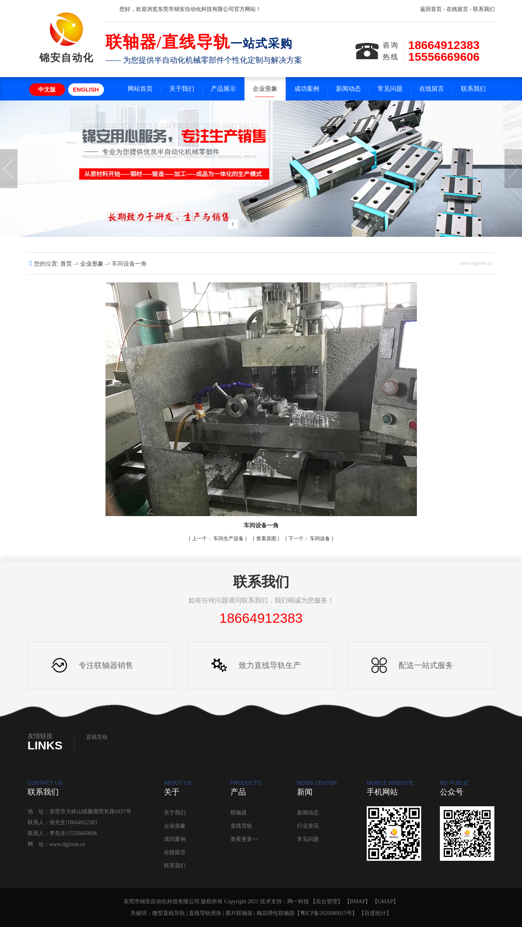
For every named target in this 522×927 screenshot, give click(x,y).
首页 (67, 264)
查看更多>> (244, 839)
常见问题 (390, 88)
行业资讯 (308, 826)
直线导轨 (97, 737)
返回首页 (431, 9)
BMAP (358, 901)
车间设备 (310, 538)
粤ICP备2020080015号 (326, 913)
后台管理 (326, 901)
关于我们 (181, 88)
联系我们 (484, 9)
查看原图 (267, 538)
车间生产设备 (218, 538)
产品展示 (223, 88)
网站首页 (140, 88)
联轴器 (238, 813)
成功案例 (306, 88)
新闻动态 (348, 88)
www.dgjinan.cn (67, 844)
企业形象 (265, 88)
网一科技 (298, 901)
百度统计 (375, 913)
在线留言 (457, 9)
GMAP (385, 901)
